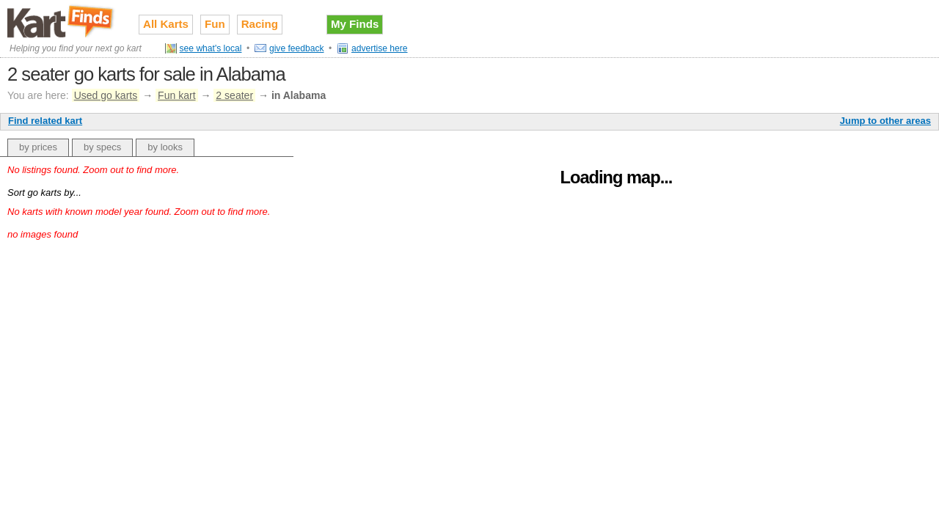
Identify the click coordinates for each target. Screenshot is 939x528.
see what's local (211, 48)
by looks (165, 147)
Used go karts (106, 95)
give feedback (296, 48)
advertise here (379, 48)
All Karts (166, 24)
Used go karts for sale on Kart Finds (62, 21)
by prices (38, 147)
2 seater (234, 95)
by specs (102, 147)
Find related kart (45, 120)
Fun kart (176, 95)
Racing (259, 24)
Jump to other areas (885, 120)
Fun (215, 24)
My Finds (355, 24)
